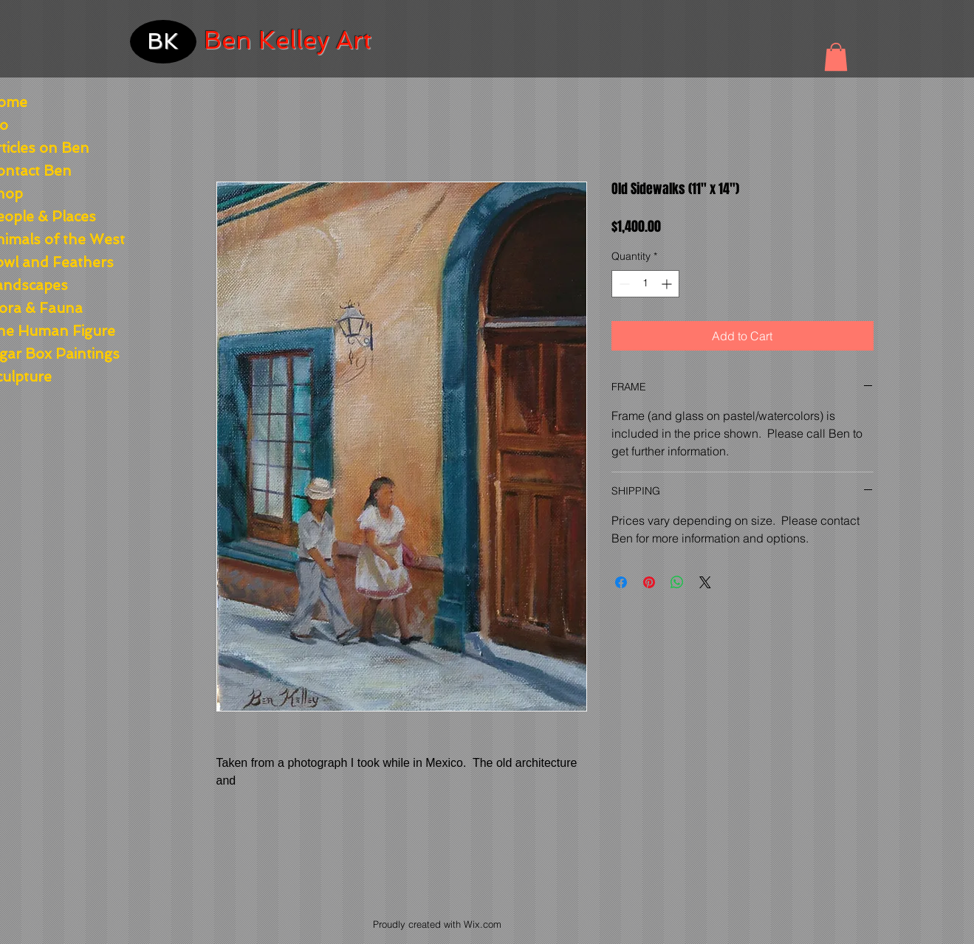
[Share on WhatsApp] (677, 582)
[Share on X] (705, 582)
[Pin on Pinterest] (649, 582)
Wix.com (482, 924)
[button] (836, 57)
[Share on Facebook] (621, 582)
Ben (228, 40)
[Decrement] (623, 284)
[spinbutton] (645, 284)
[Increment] (668, 284)
